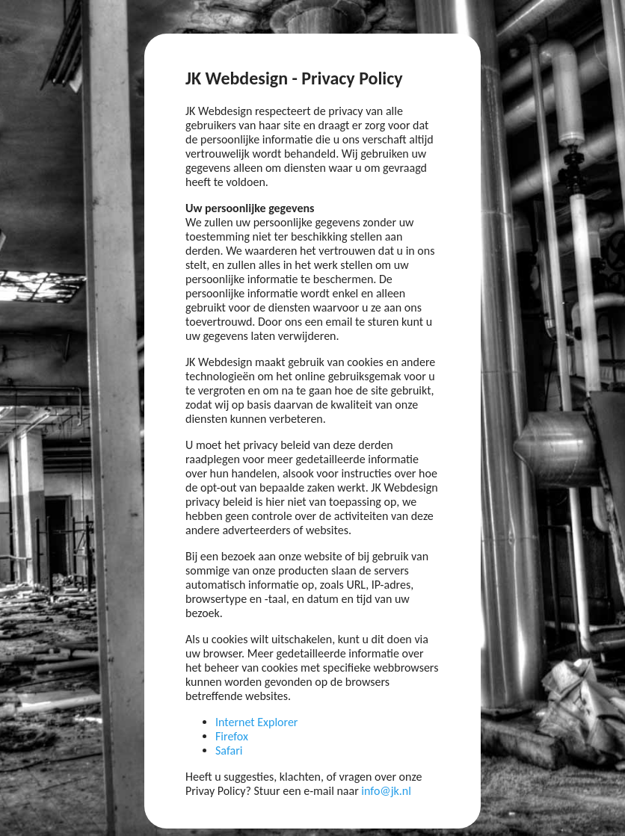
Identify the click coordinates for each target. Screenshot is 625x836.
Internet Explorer (256, 722)
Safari (228, 750)
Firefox (231, 736)
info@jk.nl (386, 791)
